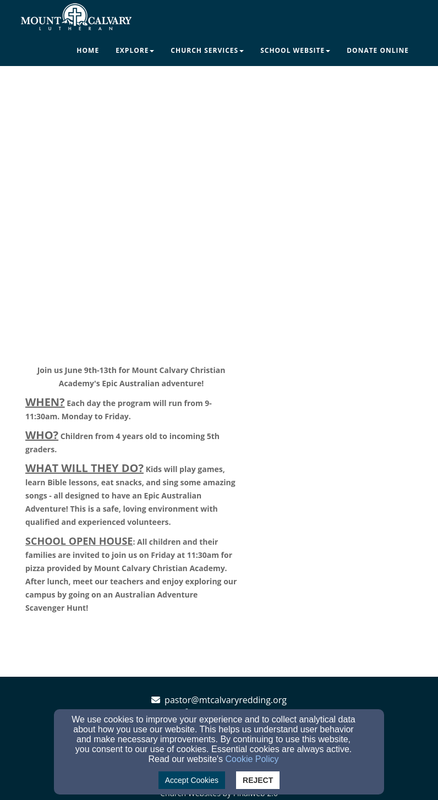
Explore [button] (135, 50)
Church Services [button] (207, 50)
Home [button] (87, 50)
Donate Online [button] (378, 50)
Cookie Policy (252, 759)
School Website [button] (295, 50)
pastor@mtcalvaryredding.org (226, 700)
